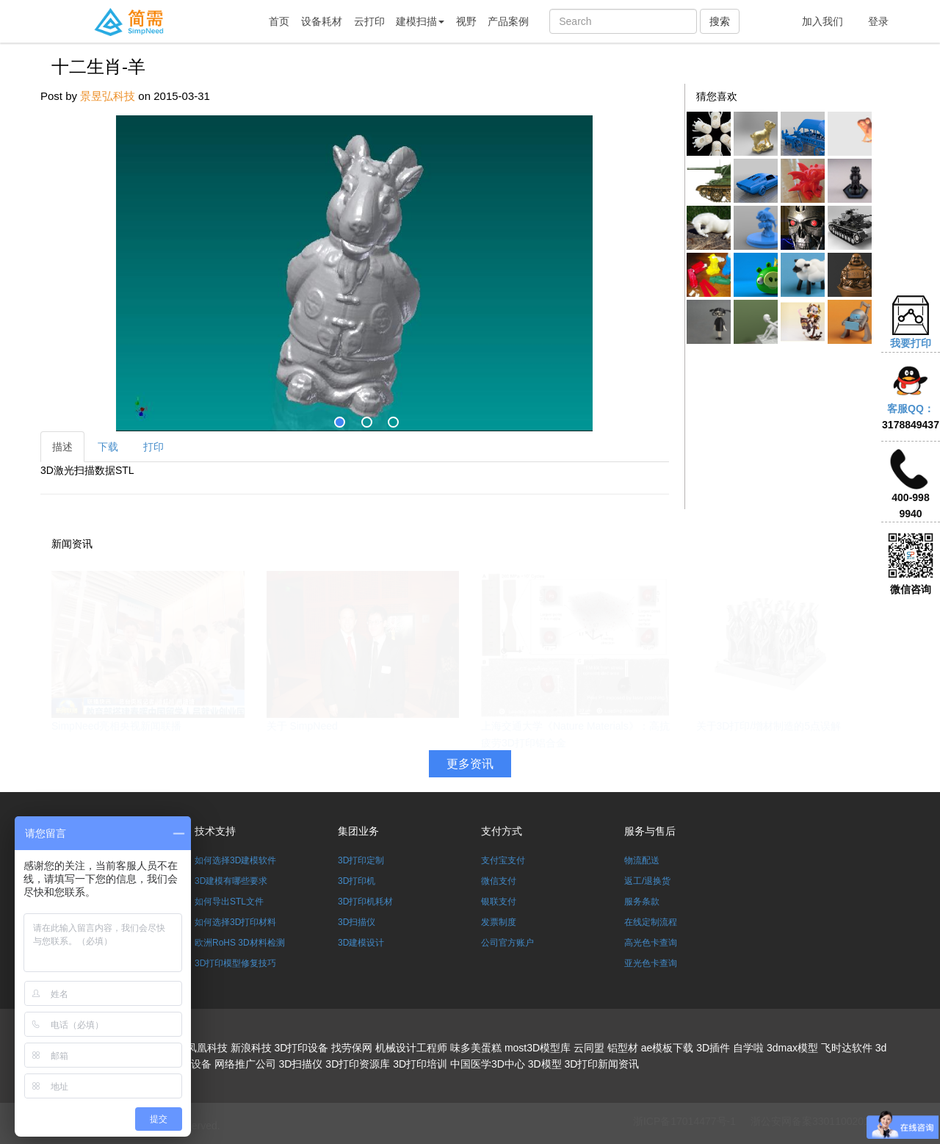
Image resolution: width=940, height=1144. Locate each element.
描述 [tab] (62, 447)
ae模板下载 (667, 1048)
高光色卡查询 (650, 943)
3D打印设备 (301, 1048)
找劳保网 (351, 1048)
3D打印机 (356, 881)
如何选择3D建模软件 (235, 860)
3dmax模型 (792, 1048)
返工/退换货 (647, 881)
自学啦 (748, 1048)
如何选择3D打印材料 (235, 922)
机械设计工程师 (411, 1048)
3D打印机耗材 (365, 901)
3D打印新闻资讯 (602, 1064)
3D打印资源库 (357, 1064)
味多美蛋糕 (476, 1048)
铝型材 (622, 1048)
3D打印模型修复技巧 (235, 963)
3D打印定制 (361, 860)
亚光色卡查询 (650, 963)
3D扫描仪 (356, 922)
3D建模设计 (361, 943)
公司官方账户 (507, 943)
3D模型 (545, 1064)
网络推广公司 (245, 1064)
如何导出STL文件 (229, 901)
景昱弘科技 (107, 96)
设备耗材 (321, 21)
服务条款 (641, 901)
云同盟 (589, 1048)
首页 (279, 21)
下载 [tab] (108, 447)
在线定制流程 (650, 922)
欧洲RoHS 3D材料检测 (240, 943)
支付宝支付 (503, 860)
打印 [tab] (153, 447)
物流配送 (641, 860)
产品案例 (508, 21)
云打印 (369, 21)
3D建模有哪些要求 (231, 881)
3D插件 (713, 1048)
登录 (878, 21)
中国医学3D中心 (487, 1064)
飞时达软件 (846, 1048)
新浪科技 (251, 1048)
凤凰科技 (207, 1048)
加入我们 (822, 21)
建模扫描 (420, 21)
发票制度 (498, 922)
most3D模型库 (538, 1048)
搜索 (719, 21)
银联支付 (498, 901)
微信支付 (498, 881)
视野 (466, 21)
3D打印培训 (420, 1064)
